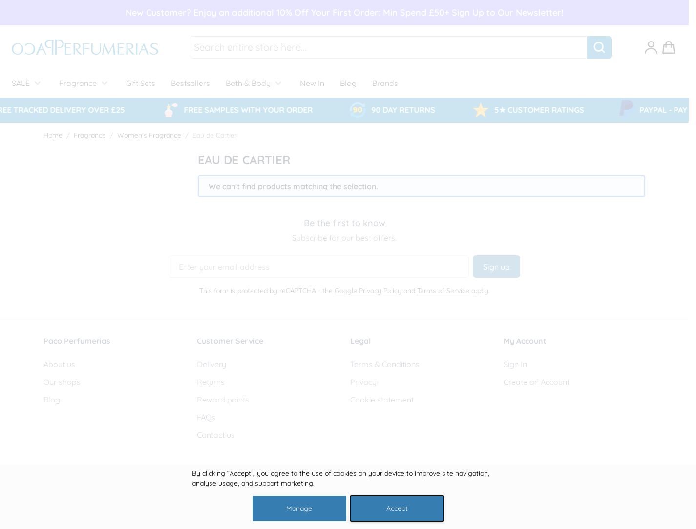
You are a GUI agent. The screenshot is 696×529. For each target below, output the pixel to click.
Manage (299, 508)
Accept (397, 508)
